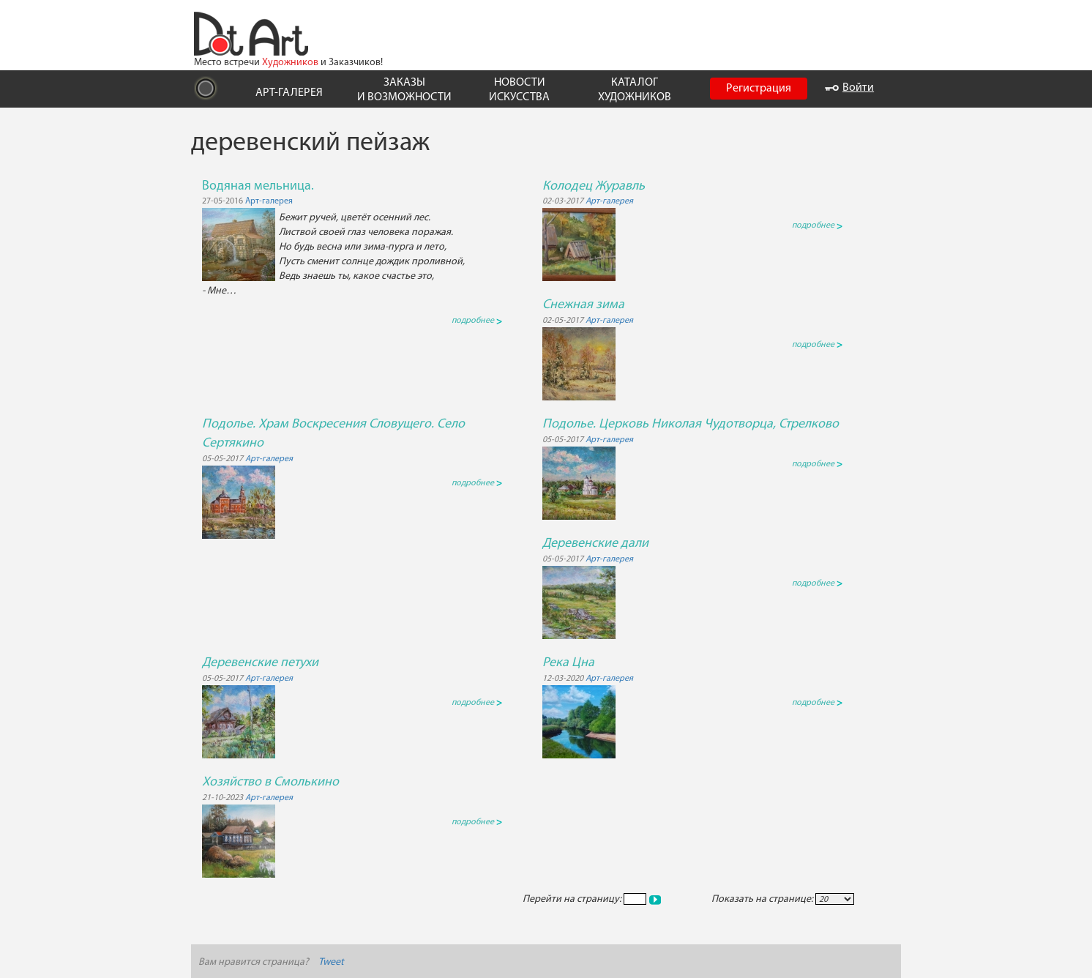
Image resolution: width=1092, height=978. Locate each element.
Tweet (331, 962)
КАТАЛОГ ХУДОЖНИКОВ (634, 89)
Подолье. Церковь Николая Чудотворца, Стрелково (690, 424)
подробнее (477, 320)
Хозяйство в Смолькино (270, 782)
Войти (849, 88)
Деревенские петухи (260, 663)
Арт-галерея (269, 201)
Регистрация (758, 88)
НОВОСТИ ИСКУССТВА (519, 89)
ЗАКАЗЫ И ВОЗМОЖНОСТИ (404, 89)
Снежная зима (583, 305)
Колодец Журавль (593, 186)
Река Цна (568, 663)
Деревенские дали (595, 543)
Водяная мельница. (258, 186)
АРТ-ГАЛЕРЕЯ (289, 93)
